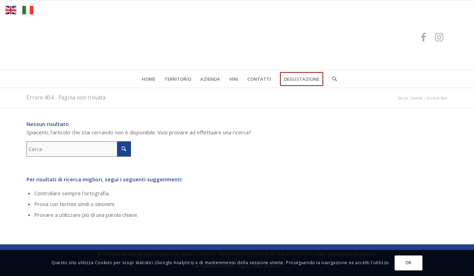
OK (408, 263)
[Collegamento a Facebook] (423, 37)
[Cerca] (332, 79)
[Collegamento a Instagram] (439, 37)
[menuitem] (148, 79)
